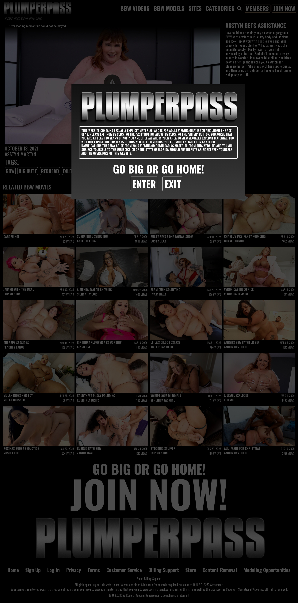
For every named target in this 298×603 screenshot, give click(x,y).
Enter (144, 184)
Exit (173, 184)
